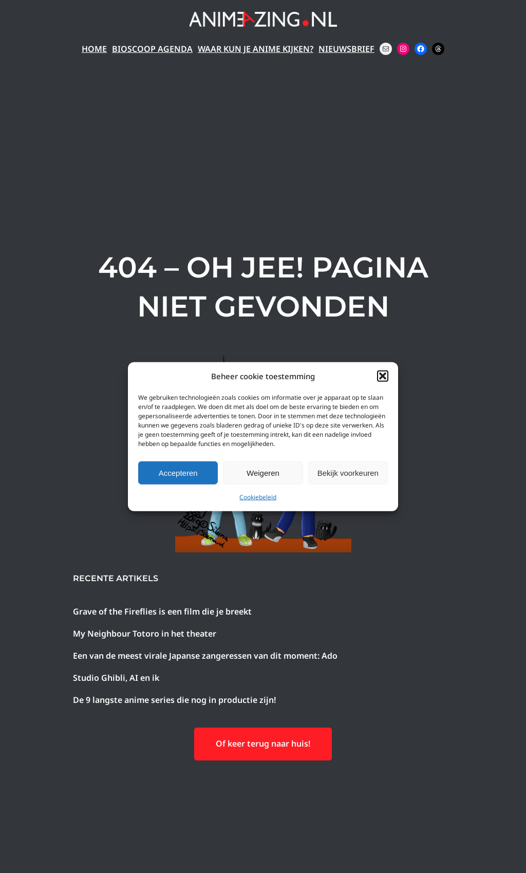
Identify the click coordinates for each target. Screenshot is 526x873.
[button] (383, 376)
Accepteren (178, 472)
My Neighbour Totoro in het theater (144, 633)
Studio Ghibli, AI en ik (116, 677)
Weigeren (263, 472)
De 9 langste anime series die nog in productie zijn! (174, 699)
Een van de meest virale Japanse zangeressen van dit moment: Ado (205, 655)
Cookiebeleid (257, 497)
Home (94, 48)
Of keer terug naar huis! (263, 743)
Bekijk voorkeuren (348, 472)
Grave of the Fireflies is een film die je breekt (162, 611)
